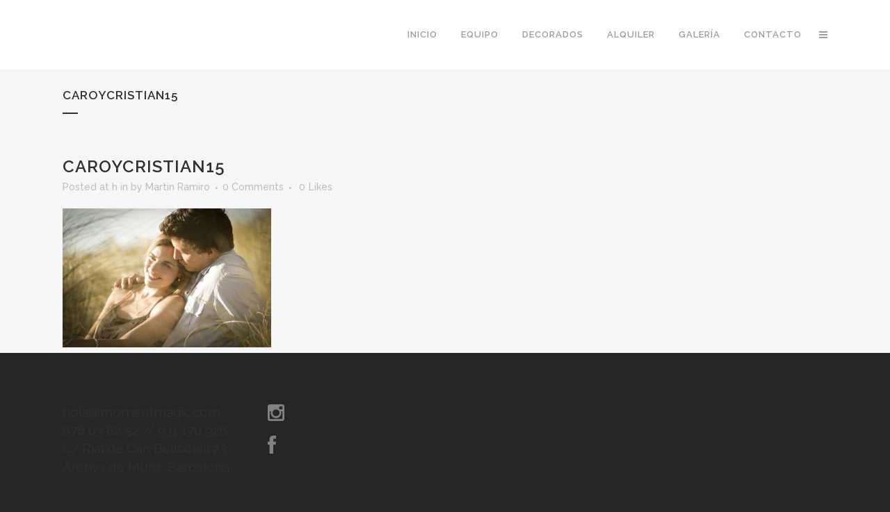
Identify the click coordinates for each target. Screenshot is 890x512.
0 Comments (253, 186)
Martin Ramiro (177, 186)
